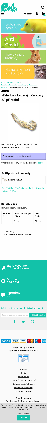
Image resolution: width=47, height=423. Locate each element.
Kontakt (28, 13)
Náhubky (33, 85)
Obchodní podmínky (23, 387)
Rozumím (23, 417)
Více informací (23, 414)
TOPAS (13, 191)
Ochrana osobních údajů (23, 384)
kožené (40, 163)
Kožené (4, 87)
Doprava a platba (23, 391)
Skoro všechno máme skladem (15, 267)
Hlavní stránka (7, 82)
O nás (23, 373)
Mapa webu (23, 376)
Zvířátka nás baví (10, 280)
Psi (18, 82)
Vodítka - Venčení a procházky (13, 85)
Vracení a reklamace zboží (23, 380)
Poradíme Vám (10, 294)
